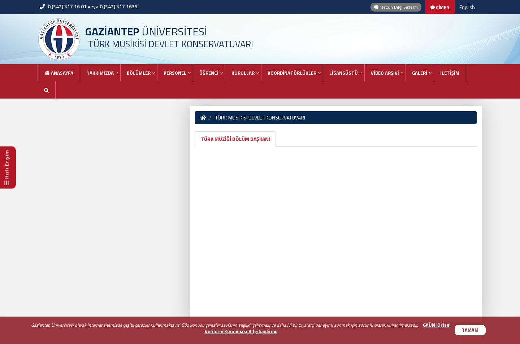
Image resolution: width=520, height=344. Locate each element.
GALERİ (419, 73)
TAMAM (470, 330)
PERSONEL (175, 73)
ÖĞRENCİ (208, 73)
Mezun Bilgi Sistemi (396, 7)
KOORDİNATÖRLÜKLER (292, 73)
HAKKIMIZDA (100, 73)
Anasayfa (58, 73)
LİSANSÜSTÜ (343, 73)
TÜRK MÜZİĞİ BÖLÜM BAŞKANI (235, 139)
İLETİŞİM (449, 73)
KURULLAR (243, 73)
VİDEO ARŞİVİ (385, 73)
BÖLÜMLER (139, 73)
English (467, 7)
